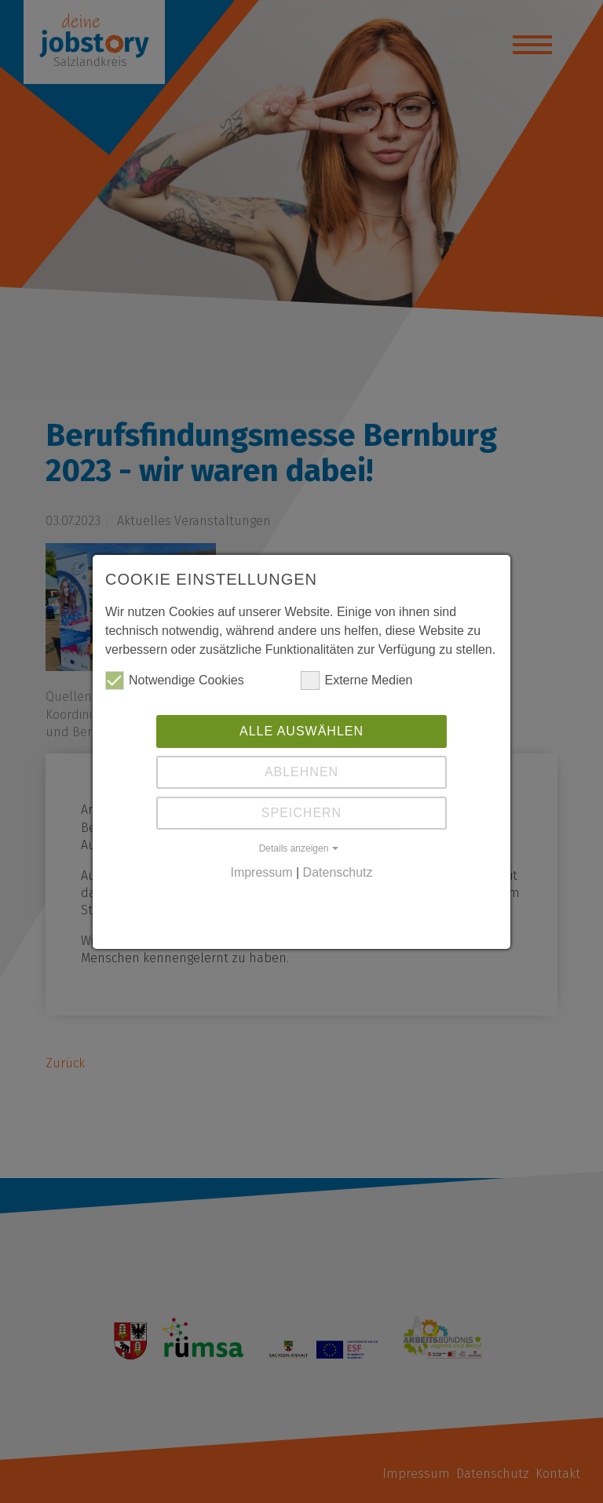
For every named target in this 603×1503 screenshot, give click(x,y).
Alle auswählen (301, 731)
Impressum (261, 872)
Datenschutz (338, 872)
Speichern (301, 812)
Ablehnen (301, 772)
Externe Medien (356, 680)
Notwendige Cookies (174, 680)
